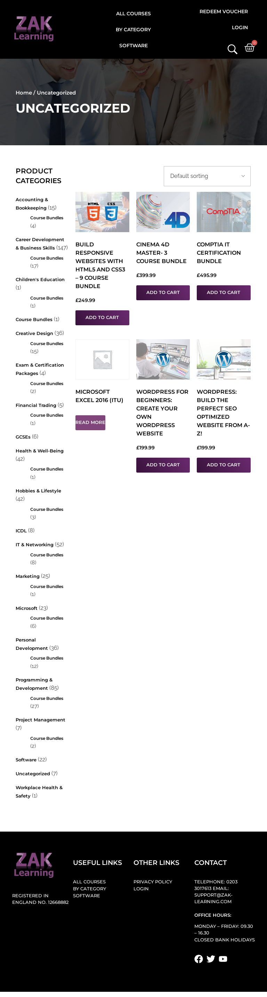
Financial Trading (36, 405)
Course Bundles (46, 217)
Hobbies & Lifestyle (38, 490)
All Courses (133, 13)
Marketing (28, 576)
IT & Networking (35, 544)
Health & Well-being (40, 450)
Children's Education (40, 279)
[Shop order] (207, 176)
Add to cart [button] (102, 317)
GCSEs (23, 437)
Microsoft (27, 608)
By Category (133, 29)
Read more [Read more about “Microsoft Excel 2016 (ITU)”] (90, 422)
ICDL (21, 530)
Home (24, 92)
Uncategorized (33, 773)
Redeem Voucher (224, 11)
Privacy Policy (153, 881)
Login (240, 27)
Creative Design (34, 333)
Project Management (40, 719)
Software (133, 45)
